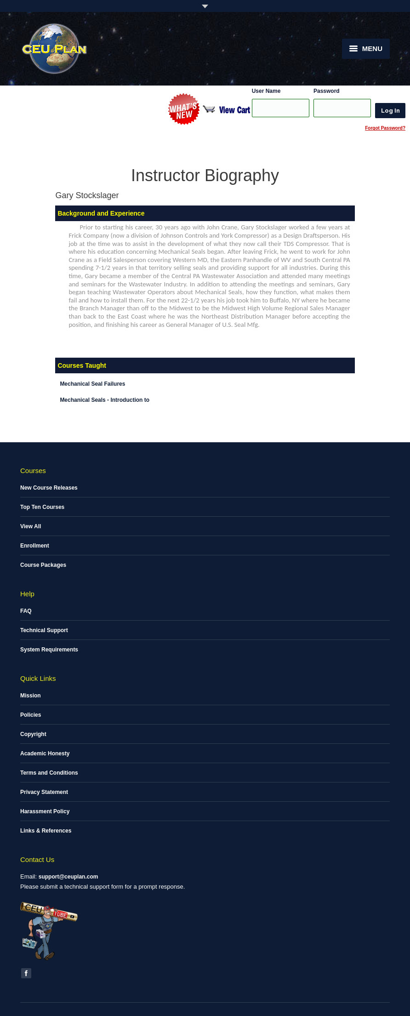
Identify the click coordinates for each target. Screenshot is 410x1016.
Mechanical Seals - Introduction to (104, 400)
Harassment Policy (44, 811)
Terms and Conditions (49, 773)
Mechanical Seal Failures (92, 384)
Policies (30, 715)
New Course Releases (49, 488)
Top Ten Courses (42, 507)
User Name (266, 91)
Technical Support (44, 630)
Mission (30, 695)
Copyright (33, 734)
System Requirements (49, 649)
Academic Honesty (44, 753)
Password (326, 91)
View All (30, 526)
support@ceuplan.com (68, 876)
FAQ (26, 611)
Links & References (45, 831)
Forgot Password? (385, 128)
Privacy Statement (44, 792)
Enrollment (34, 545)
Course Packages (43, 565)
